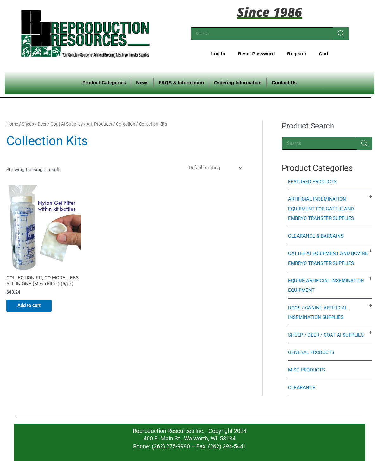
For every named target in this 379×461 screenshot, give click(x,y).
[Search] (341, 33)
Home (12, 124)
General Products (311, 350)
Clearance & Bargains (316, 235)
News (142, 82)
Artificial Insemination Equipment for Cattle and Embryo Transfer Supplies (321, 208)
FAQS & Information (181, 82)
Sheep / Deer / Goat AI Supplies (52, 124)
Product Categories (104, 82)
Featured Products (312, 181)
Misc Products (306, 368)
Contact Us (284, 82)
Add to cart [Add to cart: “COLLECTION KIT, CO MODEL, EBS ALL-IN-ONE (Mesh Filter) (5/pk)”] (30, 306)
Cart (323, 53)
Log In (218, 53)
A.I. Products (99, 124)
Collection (125, 124)
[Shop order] (214, 168)
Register (296, 53)
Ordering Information (238, 82)
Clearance (301, 385)
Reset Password (256, 53)
